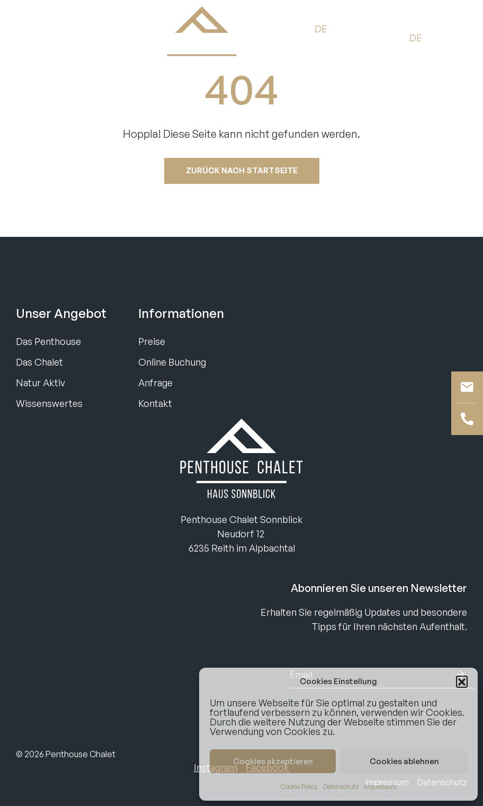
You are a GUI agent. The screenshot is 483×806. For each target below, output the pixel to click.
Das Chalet (39, 362)
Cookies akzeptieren (273, 761)
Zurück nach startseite (242, 170)
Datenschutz (341, 787)
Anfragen (88, 37)
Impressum (380, 787)
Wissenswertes (49, 403)
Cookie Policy (299, 787)
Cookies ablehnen (404, 761)
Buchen (34, 37)
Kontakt (155, 403)
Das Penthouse (48, 341)
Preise (151, 341)
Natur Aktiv (40, 382)
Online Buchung (172, 362)
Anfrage (155, 382)
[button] (462, 681)
